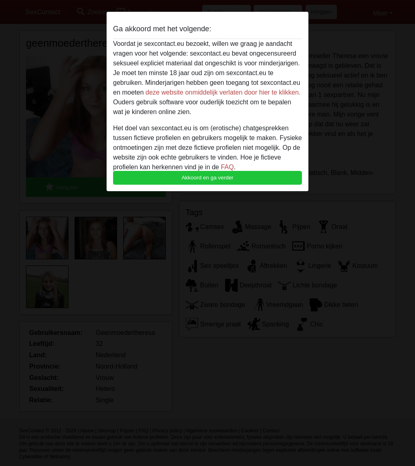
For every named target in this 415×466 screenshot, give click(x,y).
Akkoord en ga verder (207, 178)
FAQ (227, 167)
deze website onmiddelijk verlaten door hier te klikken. (222, 92)
